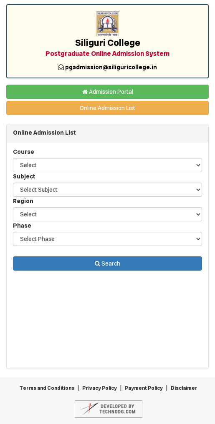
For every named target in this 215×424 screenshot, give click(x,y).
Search (107, 263)
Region (23, 201)
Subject (24, 176)
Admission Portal (107, 91)
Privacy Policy (99, 388)
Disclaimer (184, 388)
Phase (22, 225)
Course (23, 152)
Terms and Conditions (47, 388)
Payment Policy (144, 388)
